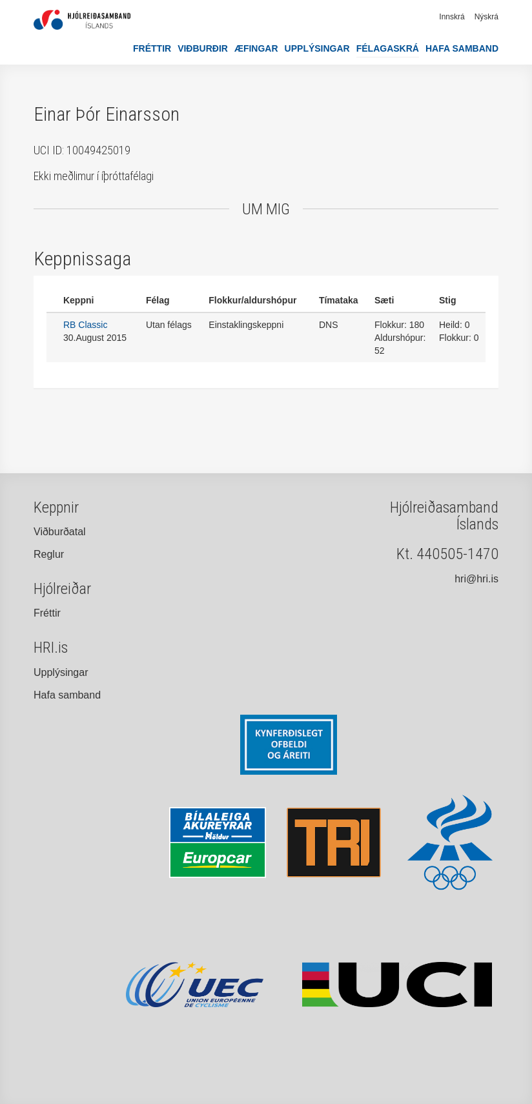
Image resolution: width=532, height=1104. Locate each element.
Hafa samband (461, 48)
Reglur (49, 554)
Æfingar (256, 48)
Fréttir (152, 48)
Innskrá (451, 16)
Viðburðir (203, 48)
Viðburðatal (60, 531)
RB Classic (85, 325)
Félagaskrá (387, 48)
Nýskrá (486, 16)
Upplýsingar (317, 48)
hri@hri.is (476, 578)
